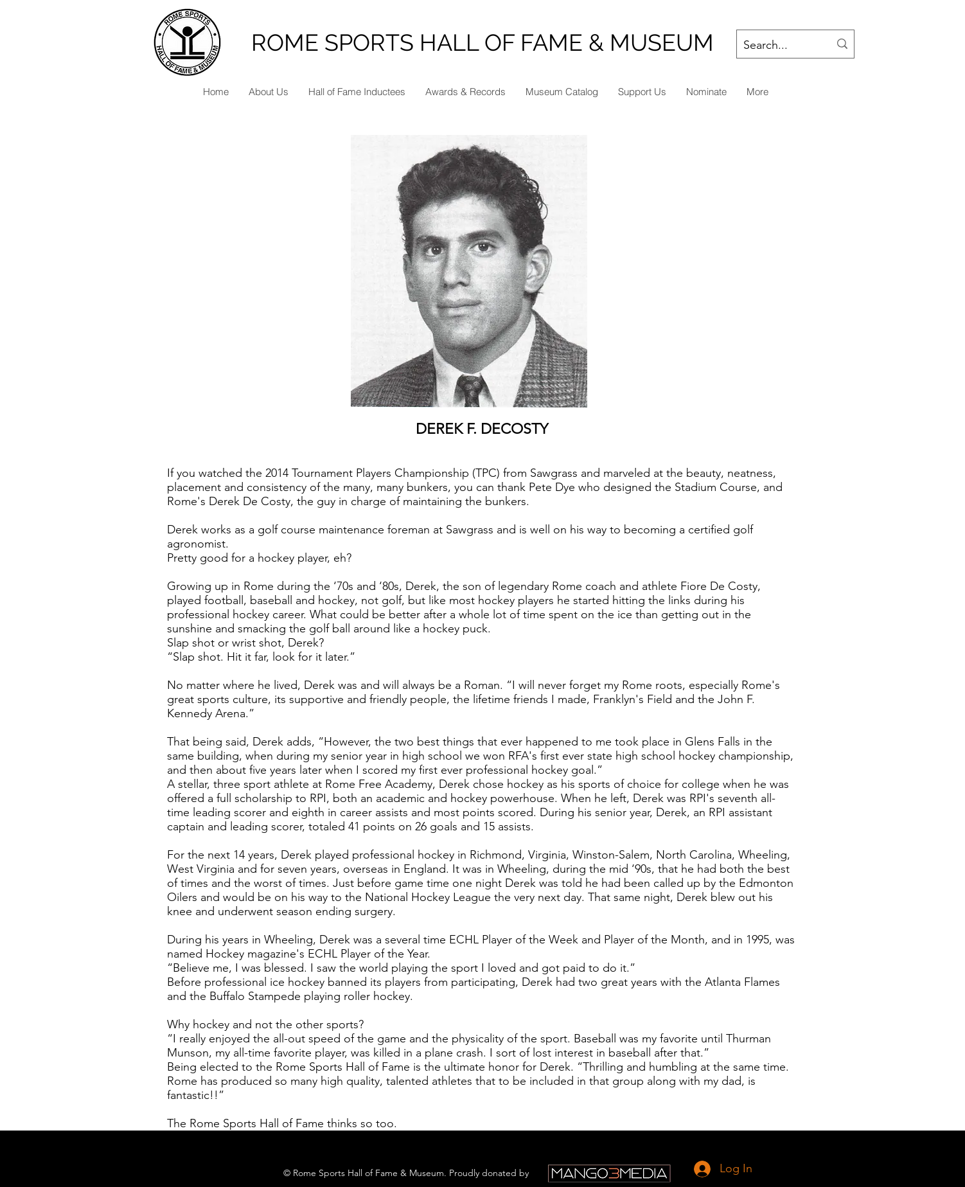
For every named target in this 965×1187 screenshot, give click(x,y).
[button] (706, 92)
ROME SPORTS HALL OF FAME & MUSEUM (482, 42)
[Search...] (776, 45)
